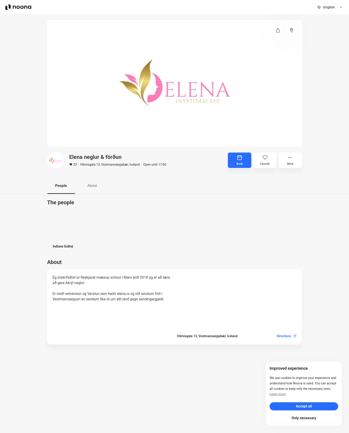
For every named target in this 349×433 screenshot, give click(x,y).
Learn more (278, 394)
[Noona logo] (18, 7)
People (61, 186)
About (92, 186)
